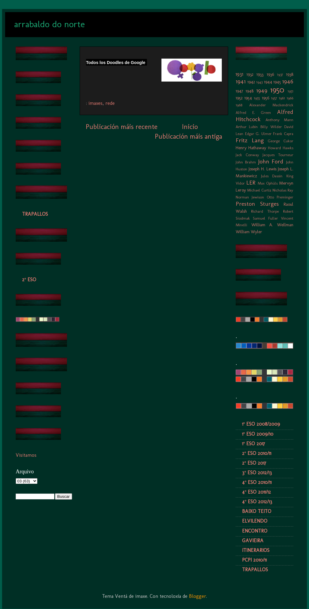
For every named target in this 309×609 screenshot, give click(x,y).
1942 (251, 82)
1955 (257, 98)
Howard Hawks (280, 148)
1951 (290, 91)
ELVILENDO (254, 521)
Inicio (190, 127)
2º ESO (29, 279)
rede (110, 103)
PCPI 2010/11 (254, 560)
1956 (265, 98)
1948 (249, 91)
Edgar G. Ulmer (258, 133)
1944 (268, 82)
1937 (280, 74)
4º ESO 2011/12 (256, 492)
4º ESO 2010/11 (257, 482)
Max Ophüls (268, 183)
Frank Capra (283, 133)
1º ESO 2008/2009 (261, 424)
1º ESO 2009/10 (257, 434)
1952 (239, 98)
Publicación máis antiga (188, 136)
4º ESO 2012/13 (257, 501)
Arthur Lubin (247, 126)
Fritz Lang (250, 140)
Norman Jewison (250, 197)
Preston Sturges (257, 203)
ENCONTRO (254, 531)
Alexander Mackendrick (271, 105)
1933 (259, 74)
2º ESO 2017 (254, 463)
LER (250, 182)
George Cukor (280, 141)
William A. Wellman (272, 224)
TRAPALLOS (35, 214)
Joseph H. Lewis (262, 169)
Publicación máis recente (122, 127)
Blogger (197, 596)
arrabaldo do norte (49, 24)
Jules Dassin (272, 176)
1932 (250, 74)
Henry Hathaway (251, 147)
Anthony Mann (280, 120)
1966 (290, 98)
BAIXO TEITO (256, 511)
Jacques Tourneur (278, 155)
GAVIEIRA (252, 540)
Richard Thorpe (265, 211)
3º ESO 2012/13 (257, 472)
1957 (274, 98)
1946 (287, 81)
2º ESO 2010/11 (256, 453)
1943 (259, 82)
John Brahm (246, 162)
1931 (239, 74)
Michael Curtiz (259, 190)
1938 (289, 74)
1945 (277, 82)
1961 (282, 98)
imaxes (95, 103)
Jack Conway (247, 155)
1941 (241, 81)
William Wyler (249, 231)
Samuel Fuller (265, 218)
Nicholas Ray (282, 190)
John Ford (271, 161)
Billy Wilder (271, 126)
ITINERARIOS (255, 550)
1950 (277, 90)
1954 (248, 98)
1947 (239, 91)
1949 (261, 90)
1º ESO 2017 (253, 443)
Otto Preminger (280, 197)
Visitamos (26, 455)
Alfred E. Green (253, 112)
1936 (270, 74)
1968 (239, 105)
